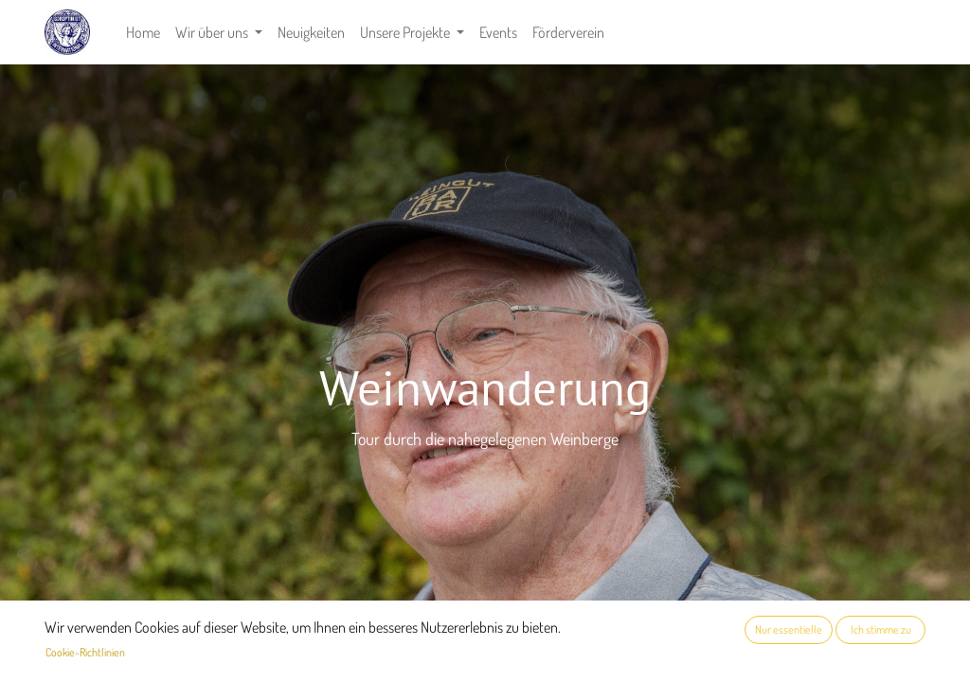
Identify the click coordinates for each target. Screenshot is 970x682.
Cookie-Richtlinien (85, 652)
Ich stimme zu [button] (881, 629)
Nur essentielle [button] (788, 629)
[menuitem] (143, 32)
